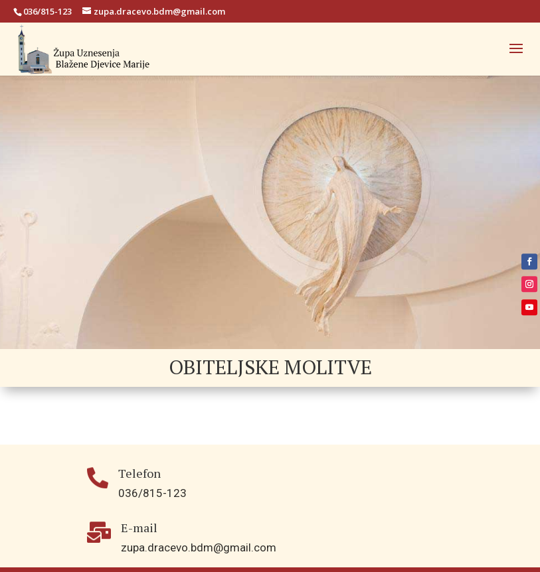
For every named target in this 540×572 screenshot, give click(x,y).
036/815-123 (47, 11)
